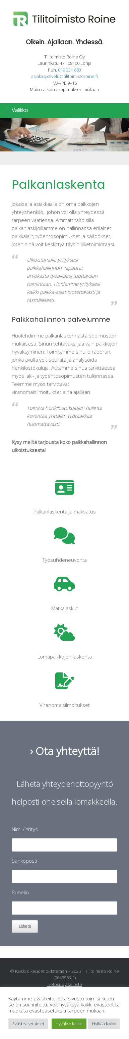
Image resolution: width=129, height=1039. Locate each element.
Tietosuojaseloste (64, 984)
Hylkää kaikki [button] (104, 1024)
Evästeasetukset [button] (28, 1024)
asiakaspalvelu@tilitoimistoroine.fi (64, 76)
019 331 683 (69, 70)
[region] (64, 141)
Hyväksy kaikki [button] (69, 1024)
